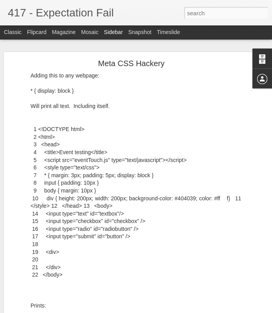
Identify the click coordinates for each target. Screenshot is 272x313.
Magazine (64, 32)
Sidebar (113, 32)
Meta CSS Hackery (131, 63)
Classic (13, 32)
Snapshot (139, 32)
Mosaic (89, 32)
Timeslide (168, 32)
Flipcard (37, 32)
